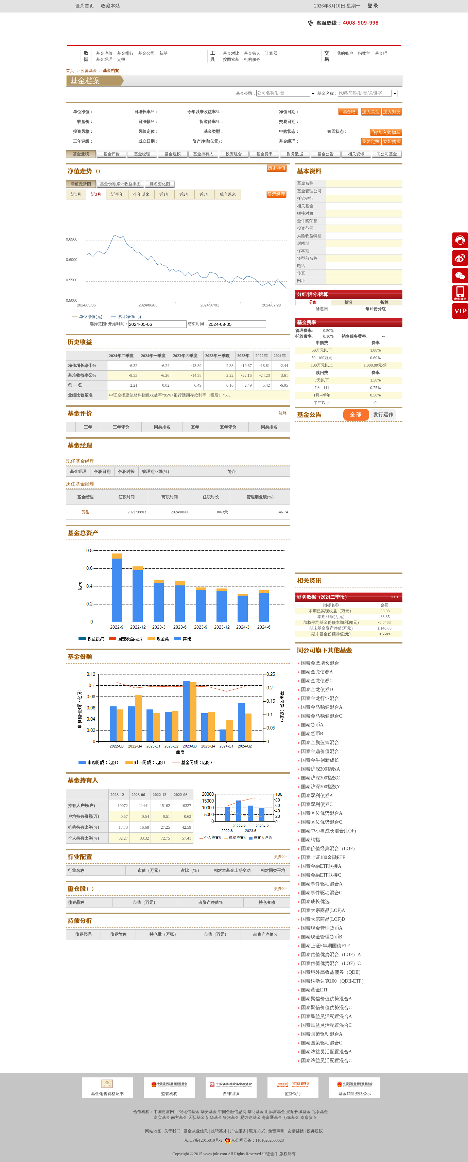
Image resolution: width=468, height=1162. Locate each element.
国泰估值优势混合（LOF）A (331, 954)
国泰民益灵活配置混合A (326, 1016)
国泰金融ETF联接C (321, 875)
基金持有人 (203, 154)
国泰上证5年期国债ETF (325, 945)
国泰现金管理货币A (322, 928)
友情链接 (296, 1131)
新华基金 (214, 1117)
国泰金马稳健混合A (322, 707)
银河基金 (231, 1117)
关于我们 (172, 1131)
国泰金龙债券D (317, 689)
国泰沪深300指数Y (320, 786)
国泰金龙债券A (317, 671)
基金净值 (104, 53)
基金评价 (111, 154)
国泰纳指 (310, 839)
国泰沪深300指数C (320, 777)
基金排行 (125, 53)
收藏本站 (110, 5)
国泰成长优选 (315, 901)
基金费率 (264, 154)
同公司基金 (387, 154)
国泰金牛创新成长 (320, 760)
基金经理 (104, 59)
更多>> (280, 856)
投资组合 (234, 154)
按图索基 (231, 59)
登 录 (372, 5)
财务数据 (295, 154)
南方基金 (179, 1117)
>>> (395, 597)
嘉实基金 (162, 1117)
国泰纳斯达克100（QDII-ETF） (333, 981)
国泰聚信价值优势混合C (326, 1007)
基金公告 (325, 154)
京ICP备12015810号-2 (203, 1140)
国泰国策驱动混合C (321, 1042)
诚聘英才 (219, 1131)
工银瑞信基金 (187, 1111)
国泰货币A (312, 724)
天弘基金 (196, 1117)
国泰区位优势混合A (322, 813)
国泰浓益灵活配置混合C (326, 1060)
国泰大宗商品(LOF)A (323, 910)
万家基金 (291, 1117)
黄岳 (85, 512)
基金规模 (172, 154)
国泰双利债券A (317, 795)
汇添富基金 (275, 1111)
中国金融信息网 (232, 1111)
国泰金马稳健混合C (321, 716)
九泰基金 (320, 1111)
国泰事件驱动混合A (322, 883)
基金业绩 (81, 154)
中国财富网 (164, 1111)
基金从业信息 (196, 1131)
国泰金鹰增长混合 (320, 663)
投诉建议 (315, 1131)
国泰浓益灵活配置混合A (326, 1051)
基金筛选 (252, 53)
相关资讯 (356, 154)
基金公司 (146, 53)
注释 (283, 413)
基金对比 (231, 53)
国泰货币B (312, 733)
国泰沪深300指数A (320, 769)
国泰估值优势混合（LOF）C (331, 963)
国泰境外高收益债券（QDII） (332, 972)
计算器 (271, 53)
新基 (163, 53)
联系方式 (257, 1131)
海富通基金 (272, 1117)
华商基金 (255, 1111)
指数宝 (364, 53)
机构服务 (252, 59)
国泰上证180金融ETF (323, 857)
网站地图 (153, 1131)
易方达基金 (250, 1117)
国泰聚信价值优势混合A (326, 998)
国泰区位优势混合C (321, 822)
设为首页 (84, 5)
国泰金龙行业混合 (320, 698)
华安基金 (209, 1111)
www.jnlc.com (215, 1153)
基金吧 (381, 53)
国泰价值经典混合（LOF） (329, 848)
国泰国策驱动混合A (322, 1034)
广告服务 (238, 1131)
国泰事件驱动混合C (321, 892)
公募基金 (89, 70)
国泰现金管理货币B (321, 936)
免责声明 (276, 1131)
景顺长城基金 (298, 1111)
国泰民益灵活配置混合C (326, 1025)
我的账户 (345, 53)
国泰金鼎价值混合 (320, 751)
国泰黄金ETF (315, 989)
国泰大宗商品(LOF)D (323, 919)
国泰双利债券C (317, 804)
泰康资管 (308, 1117)
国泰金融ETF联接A (321, 866)
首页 (70, 70)
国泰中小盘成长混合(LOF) (328, 830)
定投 (121, 59)
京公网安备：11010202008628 (257, 1140)
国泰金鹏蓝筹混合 (320, 742)
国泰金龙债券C (317, 680)
